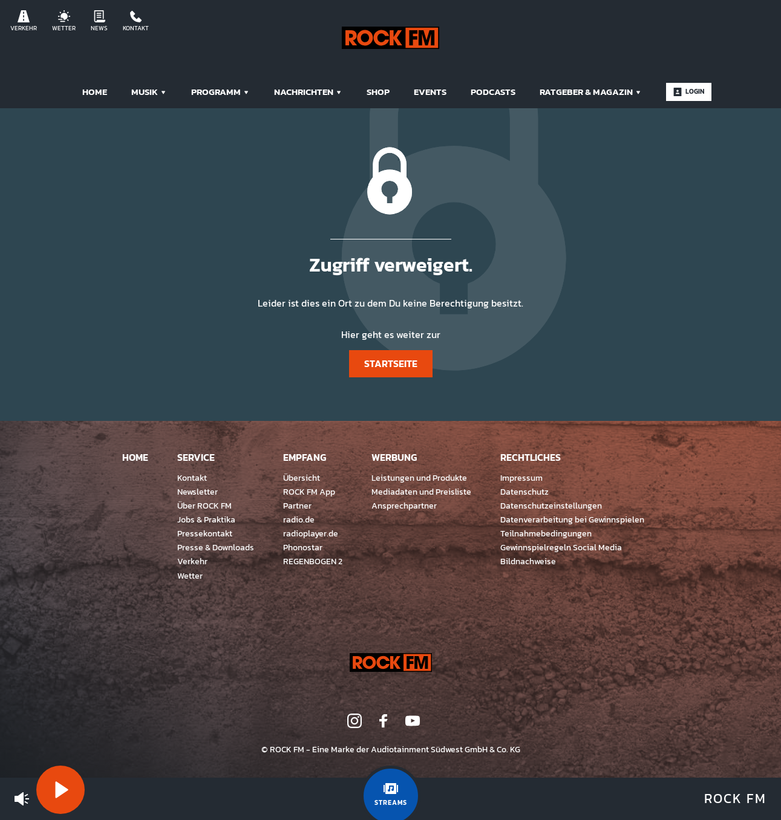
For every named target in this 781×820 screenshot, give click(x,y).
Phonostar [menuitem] (302, 547)
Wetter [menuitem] (190, 575)
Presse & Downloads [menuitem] (215, 547)
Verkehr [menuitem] (192, 561)
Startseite (390, 363)
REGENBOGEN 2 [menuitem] (312, 561)
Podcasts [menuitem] (493, 92)
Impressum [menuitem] (521, 477)
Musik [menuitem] (149, 92)
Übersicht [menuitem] (301, 477)
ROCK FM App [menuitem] (309, 491)
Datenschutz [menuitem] (524, 491)
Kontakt (136, 21)
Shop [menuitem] (378, 92)
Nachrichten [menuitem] (308, 92)
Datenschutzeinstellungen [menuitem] (551, 505)
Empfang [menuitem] (304, 457)
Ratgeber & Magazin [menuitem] (591, 92)
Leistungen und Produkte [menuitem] (419, 477)
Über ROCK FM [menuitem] (204, 505)
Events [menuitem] (430, 92)
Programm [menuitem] (220, 92)
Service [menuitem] (196, 457)
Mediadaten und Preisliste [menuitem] (421, 491)
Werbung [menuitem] (394, 457)
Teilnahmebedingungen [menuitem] (546, 533)
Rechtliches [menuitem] (530, 457)
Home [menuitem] (94, 92)
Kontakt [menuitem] (192, 477)
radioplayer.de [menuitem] (310, 533)
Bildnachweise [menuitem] (528, 561)
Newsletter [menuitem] (197, 491)
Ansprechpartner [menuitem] (404, 505)
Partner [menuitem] (297, 505)
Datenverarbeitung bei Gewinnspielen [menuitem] (572, 519)
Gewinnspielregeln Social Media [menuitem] (561, 547)
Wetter (64, 21)
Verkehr (23, 21)
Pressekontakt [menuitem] (204, 533)
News (99, 21)
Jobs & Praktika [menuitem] (206, 519)
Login (688, 91)
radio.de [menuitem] (299, 519)
